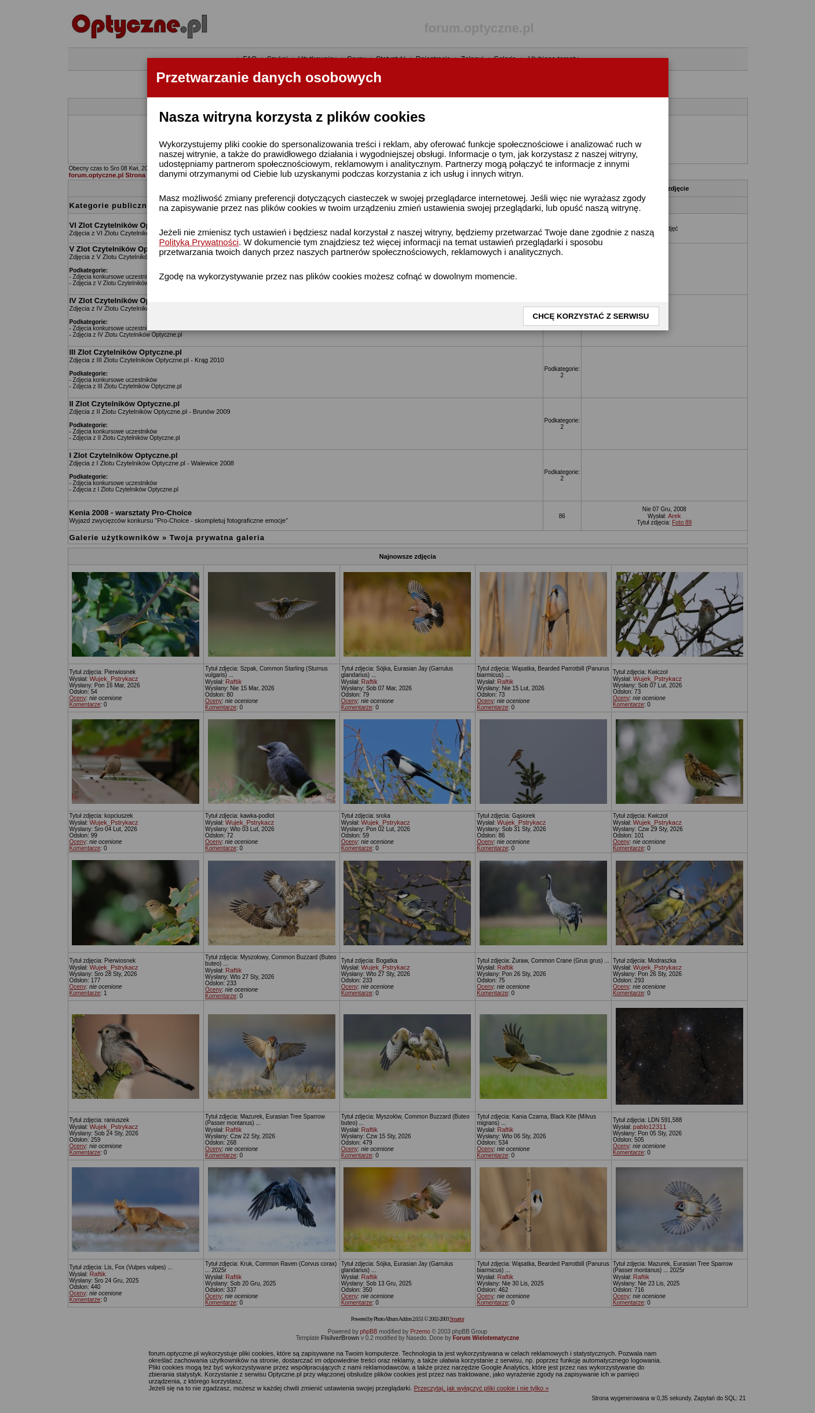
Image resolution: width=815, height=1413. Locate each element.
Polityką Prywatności (199, 242)
